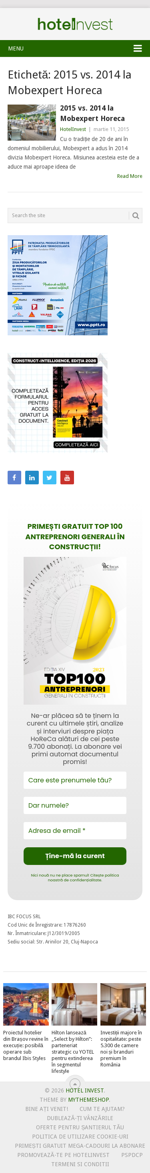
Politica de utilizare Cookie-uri (80, 1136)
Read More (129, 176)
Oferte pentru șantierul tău (80, 1127)
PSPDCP (132, 1155)
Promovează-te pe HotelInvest (63, 1155)
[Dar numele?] (75, 805)
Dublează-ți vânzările (80, 1118)
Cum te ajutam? (102, 1109)
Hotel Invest (75, 24)
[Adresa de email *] (75, 830)
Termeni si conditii (80, 1164)
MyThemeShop (88, 1099)
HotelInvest (73, 129)
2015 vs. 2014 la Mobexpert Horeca (92, 113)
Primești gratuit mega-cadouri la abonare (80, 1146)
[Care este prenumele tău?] (75, 780)
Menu (16, 48)
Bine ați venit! (46, 1109)
